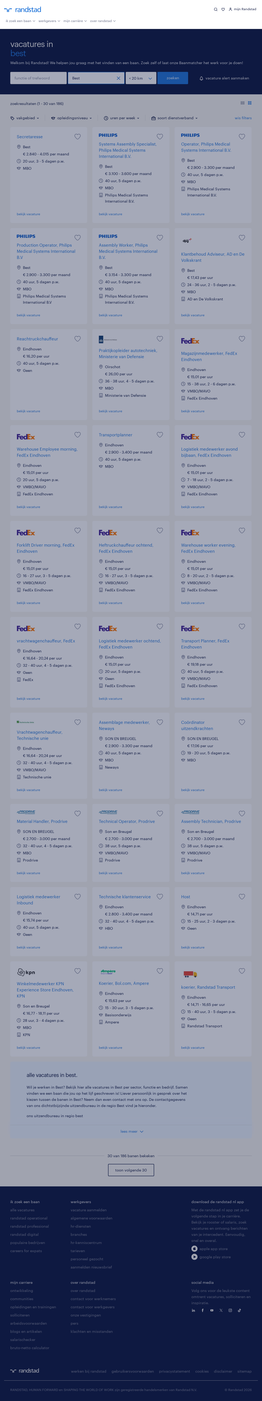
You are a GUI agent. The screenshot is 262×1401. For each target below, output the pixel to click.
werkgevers (49, 20)
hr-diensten (81, 1226)
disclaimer (223, 1371)
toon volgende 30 (131, 1170)
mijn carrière (75, 20)
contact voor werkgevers (93, 1307)
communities (21, 1298)
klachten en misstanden (92, 1331)
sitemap (244, 1371)
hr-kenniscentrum (86, 1242)
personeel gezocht (87, 1259)
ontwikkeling (21, 1290)
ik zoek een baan (20, 20)
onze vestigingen (86, 1315)
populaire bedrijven (27, 1242)
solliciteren (20, 1315)
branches (79, 1234)
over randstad (103, 20)
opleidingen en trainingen (33, 1307)
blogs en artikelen (26, 1331)
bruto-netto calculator (29, 1347)
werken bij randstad (88, 1371)
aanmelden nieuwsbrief (91, 1267)
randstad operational (28, 1218)
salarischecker (22, 1339)
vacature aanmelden (89, 1210)
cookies (202, 1371)
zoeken (173, 78)
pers (74, 1323)
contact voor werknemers (93, 1298)
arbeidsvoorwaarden (28, 1323)
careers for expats (26, 1250)
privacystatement (174, 1371)
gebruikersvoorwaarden (133, 1371)
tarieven (78, 1250)
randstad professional (29, 1226)
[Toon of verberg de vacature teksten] (246, 103)
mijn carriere (21, 1282)
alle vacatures (22, 1210)
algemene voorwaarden (91, 1218)
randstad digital (24, 1234)
